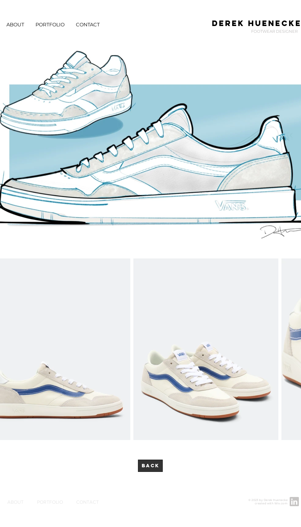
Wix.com (281, 503)
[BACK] (150, 466)
